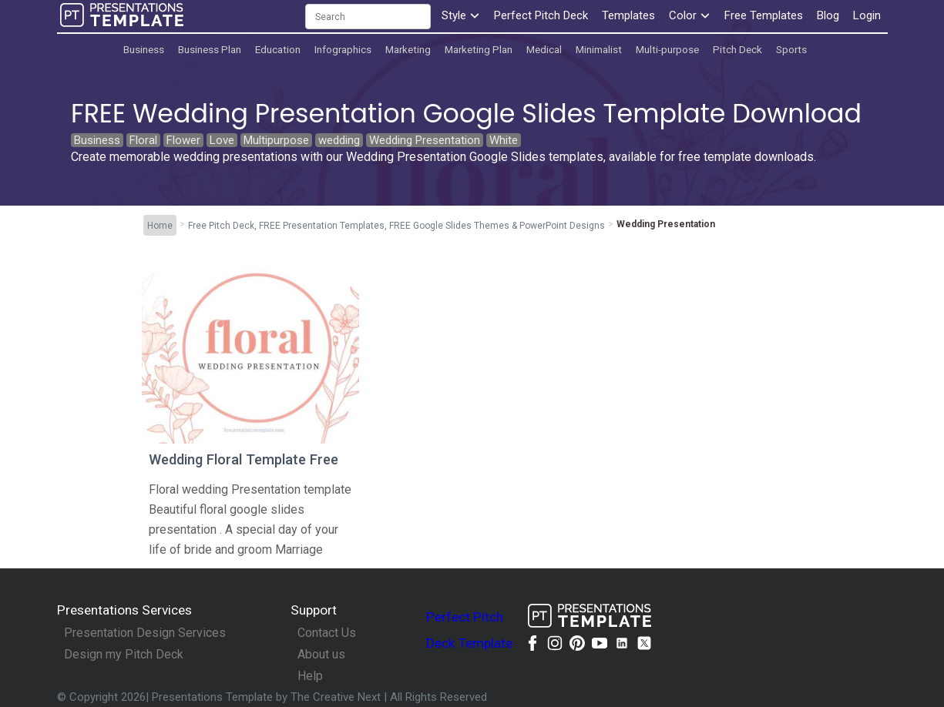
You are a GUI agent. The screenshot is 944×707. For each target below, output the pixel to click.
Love (222, 140)
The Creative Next (337, 697)
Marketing (408, 49)
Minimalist (599, 49)
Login (867, 15)
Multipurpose (276, 140)
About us (321, 654)
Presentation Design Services (145, 633)
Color (690, 15)
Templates (628, 15)
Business (143, 49)
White (503, 140)
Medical (544, 49)
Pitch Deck (737, 49)
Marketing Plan (478, 49)
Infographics (342, 49)
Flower (183, 140)
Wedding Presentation (424, 140)
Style (461, 15)
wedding (339, 140)
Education (278, 49)
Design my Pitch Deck (123, 654)
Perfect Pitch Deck (541, 15)
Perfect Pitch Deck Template (469, 630)
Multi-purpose (667, 49)
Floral (143, 140)
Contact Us (326, 633)
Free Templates (763, 15)
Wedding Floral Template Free (243, 459)
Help (310, 676)
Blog (828, 15)
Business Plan (209, 49)
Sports (791, 49)
